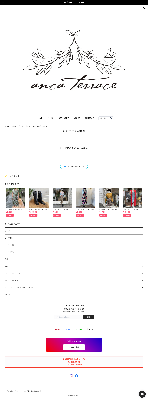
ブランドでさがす (24, 126)
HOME (39, 118)
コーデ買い (9, 238)
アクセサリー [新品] (12, 280)
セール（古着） (10, 245)
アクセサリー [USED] (13, 273)
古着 (6, 259)
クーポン (50, 118)
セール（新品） (10, 252)
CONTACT (89, 118)
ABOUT (77, 118)
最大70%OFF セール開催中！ (74, 131)
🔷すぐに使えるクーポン (74, 166)
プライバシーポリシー (13, 391)
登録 (88, 317)
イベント (8, 295)
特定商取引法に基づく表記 (32, 391)
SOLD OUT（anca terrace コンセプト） (19, 287)
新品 (14, 126)
